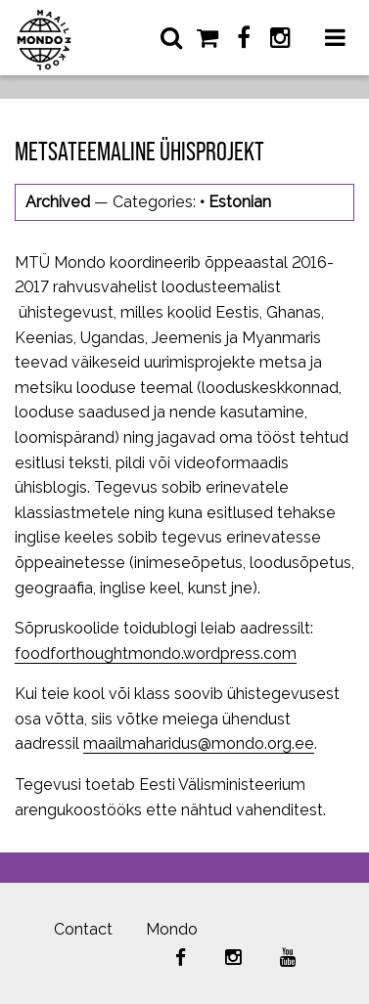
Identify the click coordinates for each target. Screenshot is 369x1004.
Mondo (172, 929)
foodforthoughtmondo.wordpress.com (156, 653)
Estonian (239, 202)
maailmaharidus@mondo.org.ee (198, 743)
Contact (83, 929)
